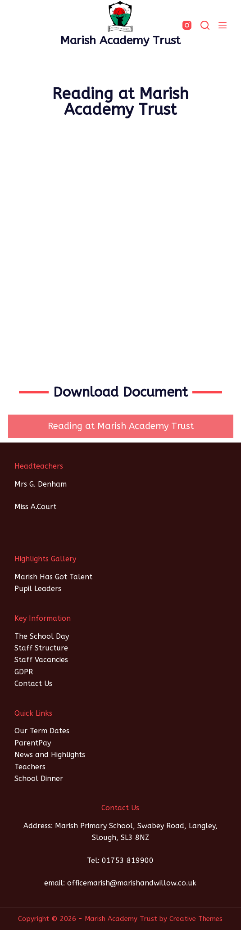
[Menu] (222, 25)
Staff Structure (41, 648)
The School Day (41, 636)
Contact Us (33, 683)
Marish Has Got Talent (53, 577)
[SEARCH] (204, 25)
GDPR (23, 672)
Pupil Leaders (37, 588)
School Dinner (38, 778)
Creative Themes (196, 919)
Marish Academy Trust (120, 40)
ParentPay (32, 743)
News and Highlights (49, 754)
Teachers (29, 767)
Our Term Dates (41, 731)
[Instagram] (186, 25)
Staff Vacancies (41, 659)
